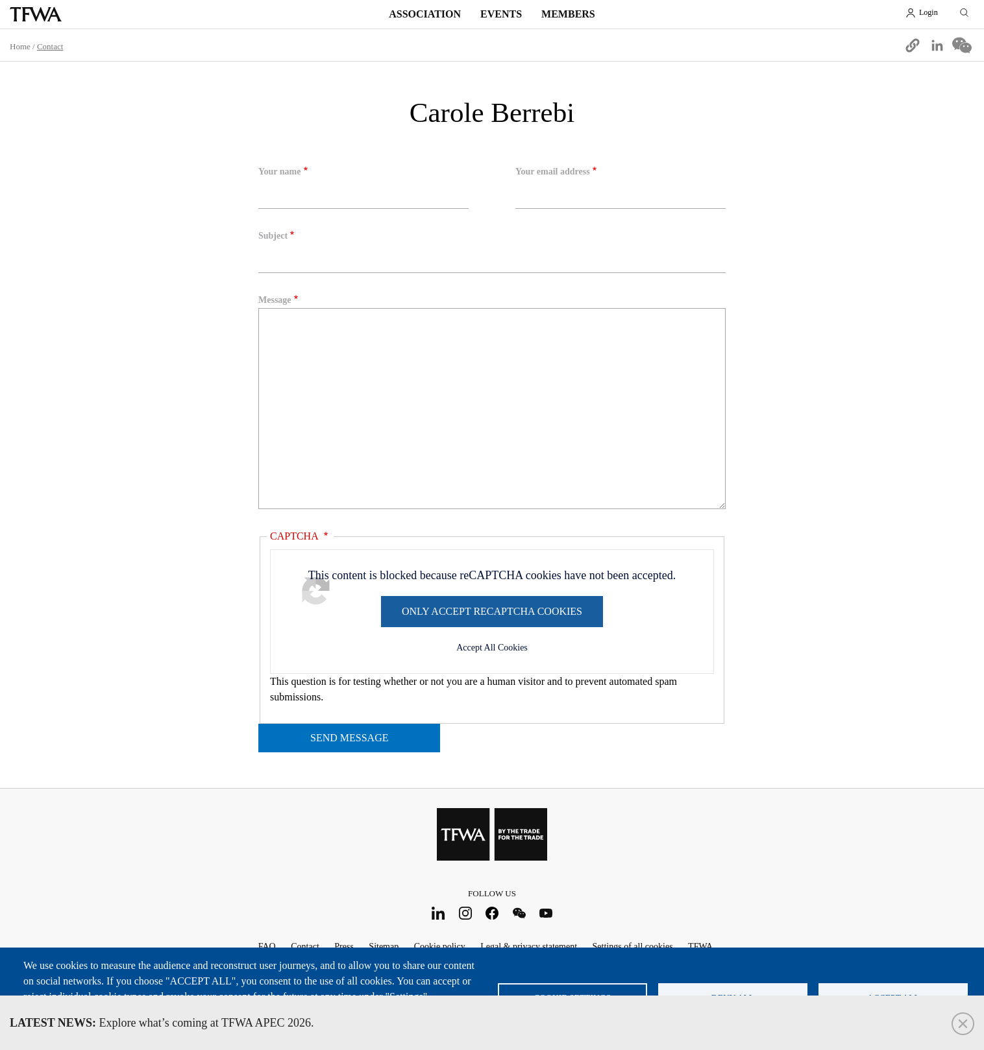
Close (963, 1023)
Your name (279, 171)
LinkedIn (438, 913)
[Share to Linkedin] (937, 45)
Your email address (552, 171)
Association (425, 13)
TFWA (36, 14)
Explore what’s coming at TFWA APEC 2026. (162, 1022)
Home (20, 46)
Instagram (465, 913)
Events (501, 13)
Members (568, 13)
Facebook (492, 913)
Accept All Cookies (492, 647)
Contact (50, 46)
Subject (273, 236)
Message (274, 300)
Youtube (546, 913)
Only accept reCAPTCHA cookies (492, 611)
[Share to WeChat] (962, 45)
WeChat (519, 913)
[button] (912, 45)
